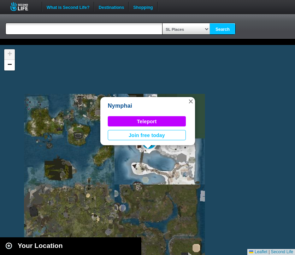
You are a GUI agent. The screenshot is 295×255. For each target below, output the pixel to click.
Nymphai (120, 106)
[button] (191, 101)
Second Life (23, 6)
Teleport (147, 121)
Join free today (147, 135)
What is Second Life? (68, 6)
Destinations (111, 6)
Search (223, 29)
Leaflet (258, 251)
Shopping (143, 6)
